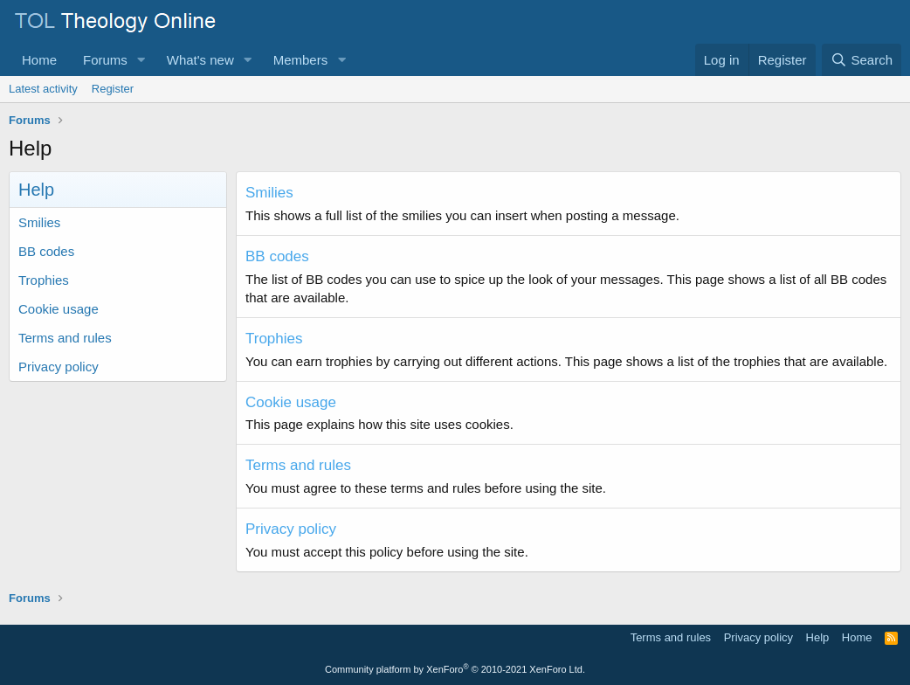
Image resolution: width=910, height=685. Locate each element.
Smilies (39, 222)
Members (300, 59)
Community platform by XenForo (455, 669)
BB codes (46, 251)
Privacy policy (58, 366)
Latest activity (43, 88)
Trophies (43, 280)
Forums (105, 59)
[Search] (861, 60)
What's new (200, 59)
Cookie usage (58, 308)
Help (818, 637)
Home (39, 59)
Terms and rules (65, 337)
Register (113, 88)
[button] (141, 60)
